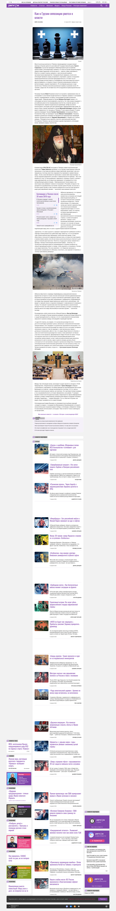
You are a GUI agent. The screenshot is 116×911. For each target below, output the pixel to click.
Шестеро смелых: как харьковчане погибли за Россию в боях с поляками (64, 674)
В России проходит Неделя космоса (44, 430)
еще (106, 870)
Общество (21, 807)
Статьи (42, 6)
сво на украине (92, 847)
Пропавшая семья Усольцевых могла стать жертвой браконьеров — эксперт (24, 874)
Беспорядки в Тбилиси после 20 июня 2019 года (47, 195)
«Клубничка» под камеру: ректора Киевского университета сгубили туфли (64, 554)
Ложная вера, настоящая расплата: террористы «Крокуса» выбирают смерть (18, 762)
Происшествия (22, 868)
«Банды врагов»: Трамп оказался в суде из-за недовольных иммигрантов (65, 657)
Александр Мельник (75, 617)
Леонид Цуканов (76, 548)
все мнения (26, 768)
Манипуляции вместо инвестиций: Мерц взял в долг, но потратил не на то (18, 888)
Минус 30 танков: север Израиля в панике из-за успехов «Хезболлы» (65, 536)
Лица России (66, 6)
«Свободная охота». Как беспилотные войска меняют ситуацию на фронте (64, 586)
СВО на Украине (26, 2)
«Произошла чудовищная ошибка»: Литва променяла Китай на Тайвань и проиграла (65, 863)
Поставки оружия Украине (77, 2)
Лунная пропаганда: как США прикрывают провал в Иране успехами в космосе (65, 794)
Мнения (50, 6)
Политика (21, 774)
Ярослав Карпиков (76, 685)
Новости (34, 6)
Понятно (102, 899)
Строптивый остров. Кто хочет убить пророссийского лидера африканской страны (64, 604)
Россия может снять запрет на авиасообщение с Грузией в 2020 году (47, 218)
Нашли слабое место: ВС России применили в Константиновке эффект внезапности (64, 881)
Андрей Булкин (77, 757)
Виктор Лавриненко (76, 636)
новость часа (13, 741)
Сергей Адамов (77, 597)
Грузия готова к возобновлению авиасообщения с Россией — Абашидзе (46, 210)
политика (12, 788)
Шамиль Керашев (76, 531)
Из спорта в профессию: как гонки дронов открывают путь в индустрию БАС (55, 428)
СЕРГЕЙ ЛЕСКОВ (12, 768)
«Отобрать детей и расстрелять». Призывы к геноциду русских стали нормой (18, 826)
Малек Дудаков (77, 806)
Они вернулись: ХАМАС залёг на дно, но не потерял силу (19, 858)
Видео (57, 6)
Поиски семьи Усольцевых (58, 2)
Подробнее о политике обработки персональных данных (81, 899)
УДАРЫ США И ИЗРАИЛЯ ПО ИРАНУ (17, 800)
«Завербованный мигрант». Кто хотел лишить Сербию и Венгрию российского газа (64, 466)
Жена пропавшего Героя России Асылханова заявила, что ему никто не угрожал (24, 843)
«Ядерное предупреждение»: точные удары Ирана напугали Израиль (18, 794)
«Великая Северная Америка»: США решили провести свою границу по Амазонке (63, 813)
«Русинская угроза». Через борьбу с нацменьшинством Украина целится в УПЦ (64, 486)
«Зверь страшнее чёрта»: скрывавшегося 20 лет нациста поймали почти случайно (65, 762)
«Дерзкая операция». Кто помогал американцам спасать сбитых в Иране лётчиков (64, 724)
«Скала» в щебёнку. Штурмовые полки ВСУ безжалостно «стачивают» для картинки (64, 447)
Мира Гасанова (39, 22)
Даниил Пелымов (76, 774)
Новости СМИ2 (89, 893)
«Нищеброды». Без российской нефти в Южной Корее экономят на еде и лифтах (65, 519)
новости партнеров (41, 437)
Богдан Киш (78, 479)
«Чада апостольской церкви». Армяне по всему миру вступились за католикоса (65, 691)
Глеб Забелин (77, 703)
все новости (11, 751)
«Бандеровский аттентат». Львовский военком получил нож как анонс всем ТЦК (65, 831)
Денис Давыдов (77, 460)
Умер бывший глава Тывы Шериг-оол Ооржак (22, 812)
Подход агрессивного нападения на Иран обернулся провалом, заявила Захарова (24, 780)
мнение (11, 756)
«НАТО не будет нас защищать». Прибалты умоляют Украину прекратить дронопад (64, 624)
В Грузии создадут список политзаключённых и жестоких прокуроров (46, 201)
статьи (37, 442)
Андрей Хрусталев (76, 499)
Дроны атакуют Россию (40, 2)
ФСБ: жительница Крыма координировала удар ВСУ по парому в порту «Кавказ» (19, 746)
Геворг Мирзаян (77, 825)
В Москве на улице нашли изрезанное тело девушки (49, 421)
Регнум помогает (80, 6)
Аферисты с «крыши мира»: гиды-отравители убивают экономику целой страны (64, 744)
